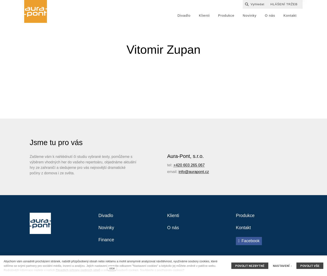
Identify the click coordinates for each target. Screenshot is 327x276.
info (182, 172)
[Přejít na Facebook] (249, 242)
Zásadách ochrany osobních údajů (78, 270)
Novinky (106, 228)
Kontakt (243, 228)
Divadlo (106, 216)
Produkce (245, 216)
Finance (106, 241)
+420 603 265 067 (189, 166)
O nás (173, 228)
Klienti (173, 216)
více (112, 268)
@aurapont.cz (197, 172)
